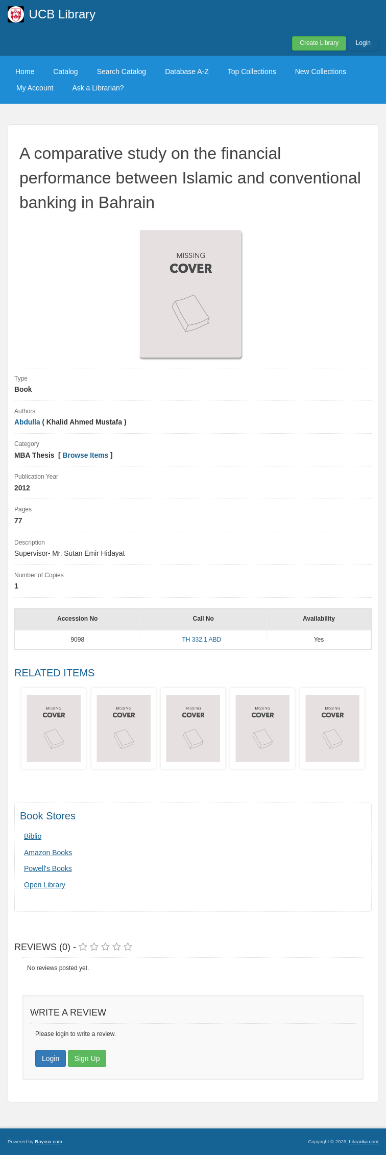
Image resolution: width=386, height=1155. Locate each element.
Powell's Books (48, 868)
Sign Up (87, 1058)
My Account (34, 88)
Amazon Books (48, 852)
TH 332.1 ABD (201, 639)
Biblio (32, 836)
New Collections (320, 71)
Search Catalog (122, 71)
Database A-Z (187, 71)
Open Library (44, 885)
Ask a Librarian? (98, 88)
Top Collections (252, 71)
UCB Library (62, 14)
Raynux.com (48, 1141)
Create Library (319, 42)
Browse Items (86, 455)
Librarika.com (363, 1141)
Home (24, 71)
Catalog (65, 71)
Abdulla (28, 422)
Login (363, 42)
